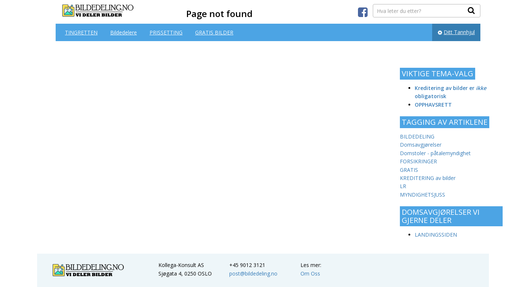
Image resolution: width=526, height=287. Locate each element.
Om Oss (310, 273)
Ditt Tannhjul (459, 32)
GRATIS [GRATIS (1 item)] (409, 169)
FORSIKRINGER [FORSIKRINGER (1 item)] (418, 161)
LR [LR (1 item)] (403, 186)
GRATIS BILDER (214, 32)
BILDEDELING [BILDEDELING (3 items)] (417, 136)
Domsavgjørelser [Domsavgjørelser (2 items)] (420, 144)
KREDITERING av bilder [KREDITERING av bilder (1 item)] (428, 177)
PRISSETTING (166, 32)
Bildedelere (123, 32)
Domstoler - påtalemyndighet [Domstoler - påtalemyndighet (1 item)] (435, 153)
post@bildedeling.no (253, 273)
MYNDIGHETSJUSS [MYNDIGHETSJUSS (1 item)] (422, 194)
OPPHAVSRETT (433, 104)
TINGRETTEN (81, 32)
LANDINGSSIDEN (436, 234)
